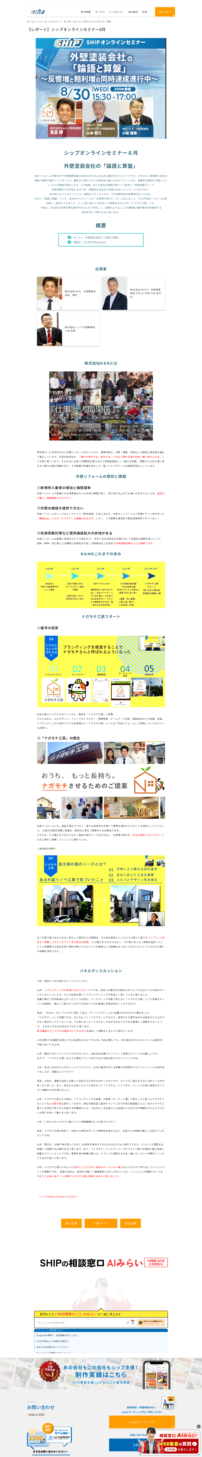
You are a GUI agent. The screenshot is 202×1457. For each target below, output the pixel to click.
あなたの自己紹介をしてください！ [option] (53, 1346)
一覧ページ (101, 1223)
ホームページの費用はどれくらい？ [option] (53, 1352)
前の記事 (71, 1223)
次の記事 (130, 1223)
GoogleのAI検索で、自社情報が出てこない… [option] (58, 1335)
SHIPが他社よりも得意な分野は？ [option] (52, 1341)
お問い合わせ (165, 11)
